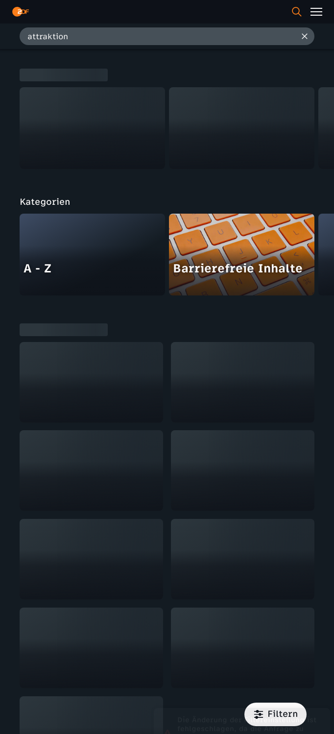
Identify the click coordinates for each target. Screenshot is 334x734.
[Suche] (297, 12)
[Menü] (316, 12)
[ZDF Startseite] (20, 12)
